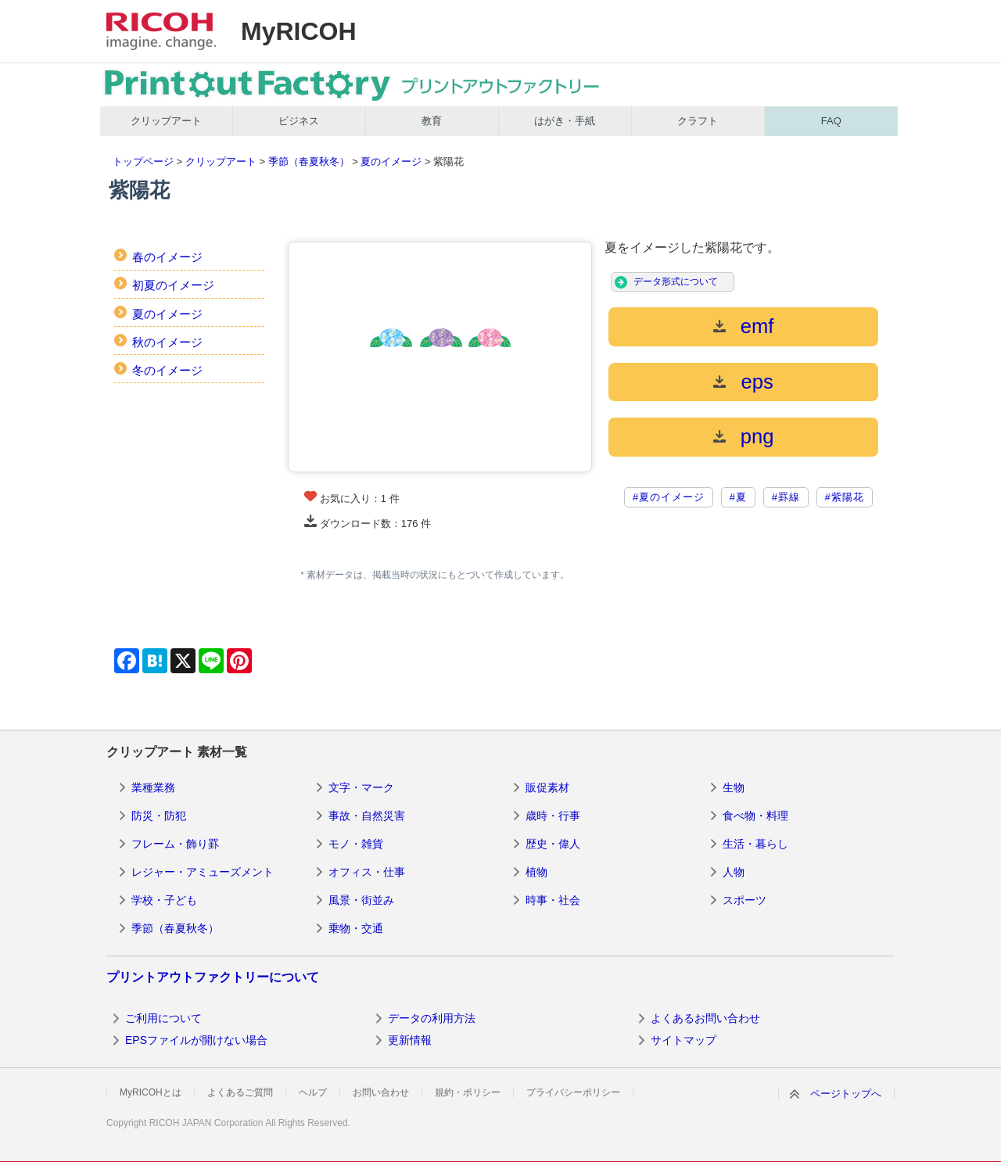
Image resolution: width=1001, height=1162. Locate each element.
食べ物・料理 (755, 815)
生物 (733, 787)
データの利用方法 (431, 1018)
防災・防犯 (158, 815)
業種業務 (153, 787)
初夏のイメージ (173, 285)
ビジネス (298, 121)
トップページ (143, 161)
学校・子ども (164, 900)
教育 (432, 121)
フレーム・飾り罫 (175, 843)
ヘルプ (313, 1092)
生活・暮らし (755, 843)
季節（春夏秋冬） (309, 161)
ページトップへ (845, 1093)
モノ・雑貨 (355, 843)
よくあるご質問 (240, 1092)
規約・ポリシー (467, 1092)
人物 (733, 872)
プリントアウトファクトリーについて (212, 977)
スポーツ (744, 900)
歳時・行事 (553, 815)
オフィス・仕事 (366, 872)
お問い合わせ (381, 1092)
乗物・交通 (355, 928)
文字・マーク (361, 787)
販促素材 (547, 787)
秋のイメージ (167, 342)
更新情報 (410, 1040)
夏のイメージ (391, 161)
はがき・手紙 (564, 121)
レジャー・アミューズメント (202, 872)
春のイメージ (167, 257)
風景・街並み (361, 900)
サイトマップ (683, 1040)
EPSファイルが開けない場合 (196, 1040)
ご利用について (163, 1018)
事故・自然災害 (366, 815)
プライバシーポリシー (573, 1092)
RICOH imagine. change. (161, 31)
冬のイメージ (167, 370)
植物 (536, 872)
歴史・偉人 (553, 843)
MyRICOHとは (150, 1092)
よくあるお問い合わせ (705, 1018)
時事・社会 (553, 900)
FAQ (831, 121)
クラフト (697, 121)
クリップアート (166, 121)
